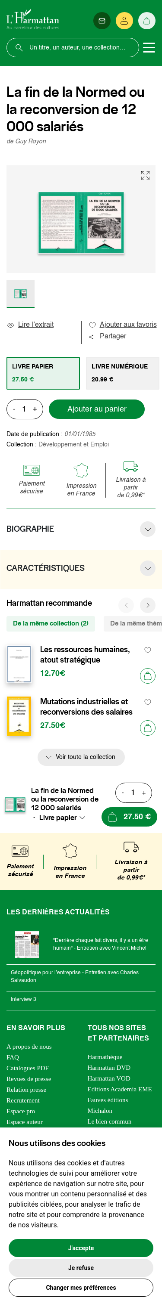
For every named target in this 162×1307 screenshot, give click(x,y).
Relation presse (26, 1089)
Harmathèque (105, 1056)
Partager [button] (107, 336)
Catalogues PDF (27, 1068)
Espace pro (20, 1111)
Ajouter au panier (97, 409)
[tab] (43, 373)
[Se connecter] (124, 20)
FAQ (12, 1057)
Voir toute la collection (85, 757)
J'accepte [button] (81, 1248)
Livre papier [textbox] (58, 817)
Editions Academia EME (120, 1089)
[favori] (148, 649)
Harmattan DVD (109, 1067)
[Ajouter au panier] (148, 676)
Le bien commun (110, 1121)
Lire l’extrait (30, 325)
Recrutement (23, 1100)
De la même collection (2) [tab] (51, 623)
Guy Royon (30, 142)
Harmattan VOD (109, 1078)
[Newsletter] (102, 20)
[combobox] (64, 817)
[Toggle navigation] (149, 47)
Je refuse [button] (81, 1267)
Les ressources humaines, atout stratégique (85, 654)
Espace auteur (24, 1121)
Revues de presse (28, 1078)
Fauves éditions (108, 1099)
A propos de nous (29, 1046)
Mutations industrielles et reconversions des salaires (86, 707)
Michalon (100, 1110)
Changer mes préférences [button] (81, 1287)
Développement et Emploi (73, 445)
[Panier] (147, 20)
